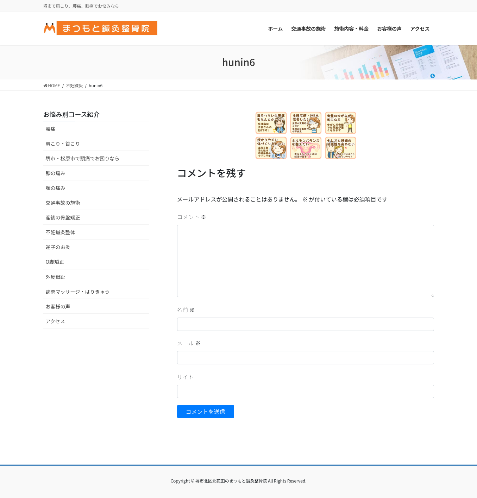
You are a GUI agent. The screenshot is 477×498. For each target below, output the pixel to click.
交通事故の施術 (63, 202)
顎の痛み (55, 187)
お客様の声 (58, 306)
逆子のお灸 (58, 246)
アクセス (55, 321)
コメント (192, 216)
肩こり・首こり (63, 143)
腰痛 (51, 128)
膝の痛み (55, 173)
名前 (186, 309)
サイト (185, 376)
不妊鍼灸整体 (60, 232)
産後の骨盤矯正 (63, 217)
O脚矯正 (55, 261)
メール (189, 343)
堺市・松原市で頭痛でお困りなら (83, 158)
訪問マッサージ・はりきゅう (78, 291)
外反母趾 (55, 276)
